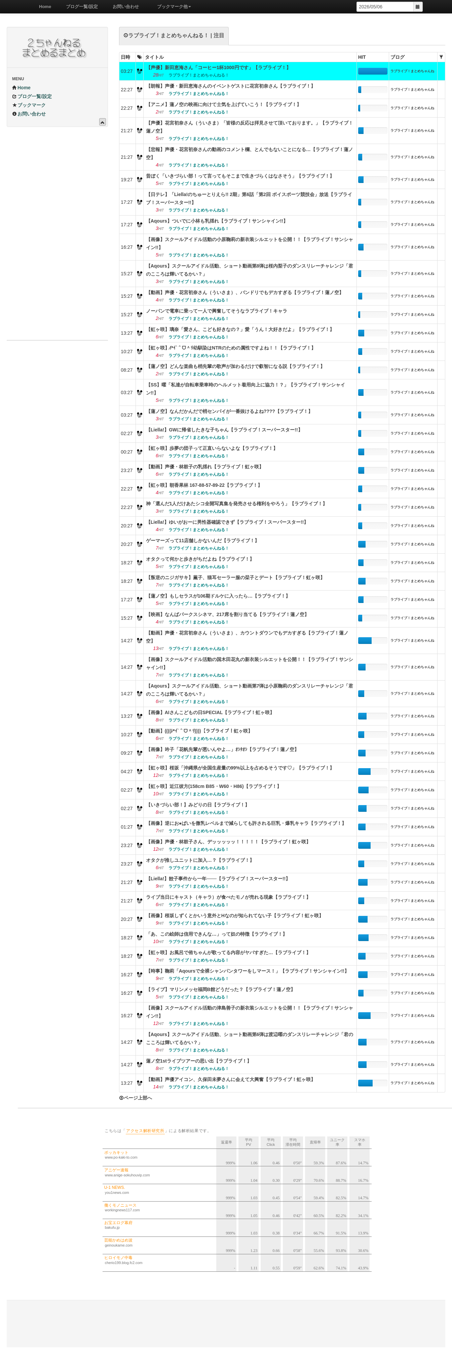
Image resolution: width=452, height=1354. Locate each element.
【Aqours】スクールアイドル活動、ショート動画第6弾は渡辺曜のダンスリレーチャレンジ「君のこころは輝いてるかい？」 (249, 1038)
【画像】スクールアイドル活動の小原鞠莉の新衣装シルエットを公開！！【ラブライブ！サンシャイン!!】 (249, 243)
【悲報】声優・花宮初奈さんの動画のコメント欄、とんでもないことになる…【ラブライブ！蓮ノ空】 (249, 153)
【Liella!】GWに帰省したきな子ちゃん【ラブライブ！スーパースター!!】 (224, 429)
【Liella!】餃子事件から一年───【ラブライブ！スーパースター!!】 (218, 878)
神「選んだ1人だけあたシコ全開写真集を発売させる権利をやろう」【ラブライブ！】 (237, 503)
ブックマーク (29, 105)
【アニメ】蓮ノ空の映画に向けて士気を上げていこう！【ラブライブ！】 (223, 104)
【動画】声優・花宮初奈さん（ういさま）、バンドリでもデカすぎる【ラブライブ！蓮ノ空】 (245, 292)
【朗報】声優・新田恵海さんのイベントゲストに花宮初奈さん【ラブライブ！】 (230, 86)
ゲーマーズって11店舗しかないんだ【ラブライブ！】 (203, 540)
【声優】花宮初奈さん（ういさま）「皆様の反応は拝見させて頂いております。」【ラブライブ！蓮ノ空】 (249, 127)
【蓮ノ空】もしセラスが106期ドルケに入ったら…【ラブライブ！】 (218, 596)
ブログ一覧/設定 (79, 6)
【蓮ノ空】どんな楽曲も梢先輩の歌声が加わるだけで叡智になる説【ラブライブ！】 (235, 366)
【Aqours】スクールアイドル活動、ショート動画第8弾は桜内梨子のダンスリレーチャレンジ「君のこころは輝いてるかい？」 (249, 270)
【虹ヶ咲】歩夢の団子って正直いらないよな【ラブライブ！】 (212, 448)
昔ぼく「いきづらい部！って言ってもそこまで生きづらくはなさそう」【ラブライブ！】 (240, 176)
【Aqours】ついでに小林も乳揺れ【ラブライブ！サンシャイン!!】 (217, 221)
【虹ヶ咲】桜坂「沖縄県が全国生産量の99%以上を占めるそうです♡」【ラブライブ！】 (240, 768)
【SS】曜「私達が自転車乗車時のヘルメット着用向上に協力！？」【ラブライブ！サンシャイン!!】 (245, 388)
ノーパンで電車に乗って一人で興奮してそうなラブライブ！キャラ (216, 311)
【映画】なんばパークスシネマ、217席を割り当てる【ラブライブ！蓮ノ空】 (227, 614)
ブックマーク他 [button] (171, 6)
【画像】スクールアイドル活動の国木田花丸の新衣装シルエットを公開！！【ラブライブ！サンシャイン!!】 (249, 663)
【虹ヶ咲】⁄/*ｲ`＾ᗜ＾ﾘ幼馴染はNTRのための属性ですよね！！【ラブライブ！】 (231, 348)
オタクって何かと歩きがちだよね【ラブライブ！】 (200, 559)
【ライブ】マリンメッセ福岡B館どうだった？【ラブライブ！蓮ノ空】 (220, 989)
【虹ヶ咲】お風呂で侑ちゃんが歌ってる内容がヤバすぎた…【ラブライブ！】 (228, 952)
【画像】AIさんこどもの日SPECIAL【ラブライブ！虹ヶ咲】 (210, 712)
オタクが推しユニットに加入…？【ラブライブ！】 (200, 860)
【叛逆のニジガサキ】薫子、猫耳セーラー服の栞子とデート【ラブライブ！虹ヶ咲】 (235, 577)
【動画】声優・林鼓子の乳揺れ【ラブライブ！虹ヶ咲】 (205, 466)
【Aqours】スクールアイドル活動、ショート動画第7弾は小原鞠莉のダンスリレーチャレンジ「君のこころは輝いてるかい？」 (249, 690)
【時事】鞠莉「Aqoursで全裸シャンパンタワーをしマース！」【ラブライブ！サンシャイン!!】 (247, 971)
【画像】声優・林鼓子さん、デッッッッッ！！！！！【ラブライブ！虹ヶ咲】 (228, 841)
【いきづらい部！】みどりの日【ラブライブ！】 (198, 804)
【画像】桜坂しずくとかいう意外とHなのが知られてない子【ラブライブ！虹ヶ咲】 (235, 915)
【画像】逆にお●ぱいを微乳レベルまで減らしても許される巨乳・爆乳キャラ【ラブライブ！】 (246, 823)
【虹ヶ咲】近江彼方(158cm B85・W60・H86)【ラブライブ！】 (213, 786)
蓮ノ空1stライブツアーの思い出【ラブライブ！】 (199, 1061)
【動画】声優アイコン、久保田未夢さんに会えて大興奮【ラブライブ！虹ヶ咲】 (230, 1079)
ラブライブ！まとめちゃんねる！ (412, 72)
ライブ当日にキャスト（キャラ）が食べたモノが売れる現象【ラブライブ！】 (228, 897)
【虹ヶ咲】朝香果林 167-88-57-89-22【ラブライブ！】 (204, 485)
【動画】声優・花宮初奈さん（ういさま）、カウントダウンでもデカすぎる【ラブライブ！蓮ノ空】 (247, 637)
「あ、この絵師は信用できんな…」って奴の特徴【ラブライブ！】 (216, 934)
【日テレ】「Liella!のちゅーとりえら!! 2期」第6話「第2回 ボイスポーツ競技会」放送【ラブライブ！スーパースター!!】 (249, 198)
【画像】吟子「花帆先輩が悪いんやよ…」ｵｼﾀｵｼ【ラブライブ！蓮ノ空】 (222, 749)
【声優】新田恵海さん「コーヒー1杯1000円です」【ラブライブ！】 (218, 67)
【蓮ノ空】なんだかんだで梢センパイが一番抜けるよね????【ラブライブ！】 (229, 411)
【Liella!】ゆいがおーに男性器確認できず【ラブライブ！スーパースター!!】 (227, 522)
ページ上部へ (135, 1098)
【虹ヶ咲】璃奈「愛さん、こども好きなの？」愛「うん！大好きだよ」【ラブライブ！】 (240, 329)
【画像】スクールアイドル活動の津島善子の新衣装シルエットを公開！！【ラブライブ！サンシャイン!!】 (249, 1012)
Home (42, 6)
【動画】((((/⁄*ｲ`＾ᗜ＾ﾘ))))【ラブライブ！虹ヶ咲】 (199, 731)
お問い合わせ (123, 6)
